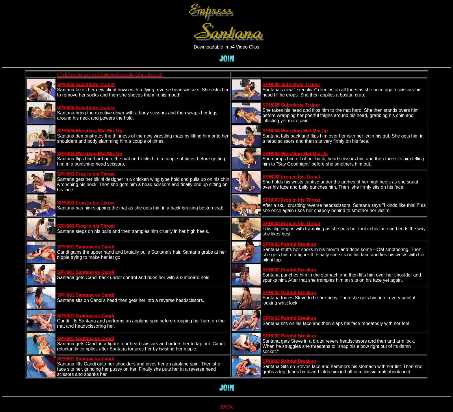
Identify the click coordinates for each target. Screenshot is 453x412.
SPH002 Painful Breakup (289, 244)
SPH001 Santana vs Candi (85, 246)
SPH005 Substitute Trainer (86, 84)
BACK (226, 406)
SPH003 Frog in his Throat (86, 174)
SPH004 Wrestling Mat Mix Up (89, 130)
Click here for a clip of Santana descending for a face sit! (110, 74)
